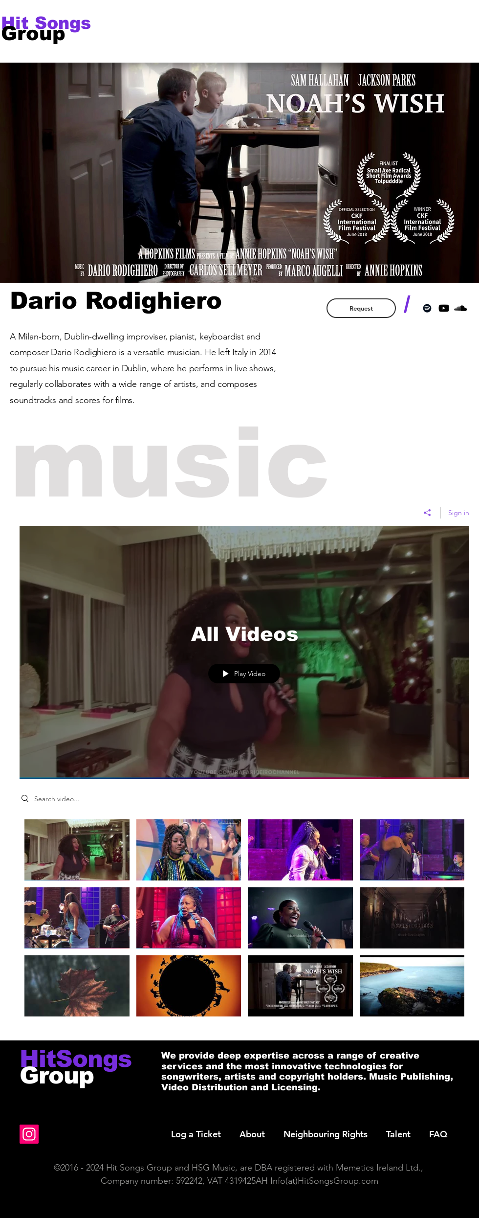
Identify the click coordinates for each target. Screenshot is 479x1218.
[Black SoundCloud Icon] (460, 308)
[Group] (42, 33)
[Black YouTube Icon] (443, 308)
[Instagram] (29, 1134)
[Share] (427, 512)
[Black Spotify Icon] (427, 308)
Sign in (458, 512)
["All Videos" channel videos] (244, 922)
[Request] (361, 308)
